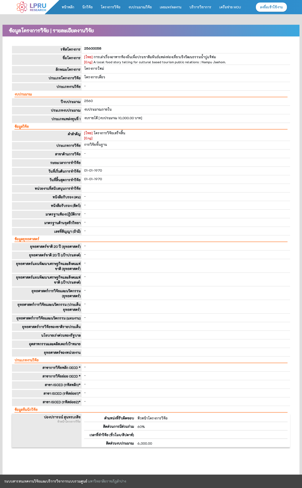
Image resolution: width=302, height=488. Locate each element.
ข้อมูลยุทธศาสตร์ (26, 239)
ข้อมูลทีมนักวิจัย (26, 409)
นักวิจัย (87, 7)
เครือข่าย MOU (230, 7)
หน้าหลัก (68, 7)
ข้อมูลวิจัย (21, 126)
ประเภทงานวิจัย (26, 360)
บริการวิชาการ (200, 7)
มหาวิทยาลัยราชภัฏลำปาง (107, 481)
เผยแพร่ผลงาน (170, 7)
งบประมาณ (23, 94)
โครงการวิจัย (110, 7)
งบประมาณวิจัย (140, 7)
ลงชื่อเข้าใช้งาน (271, 7)
